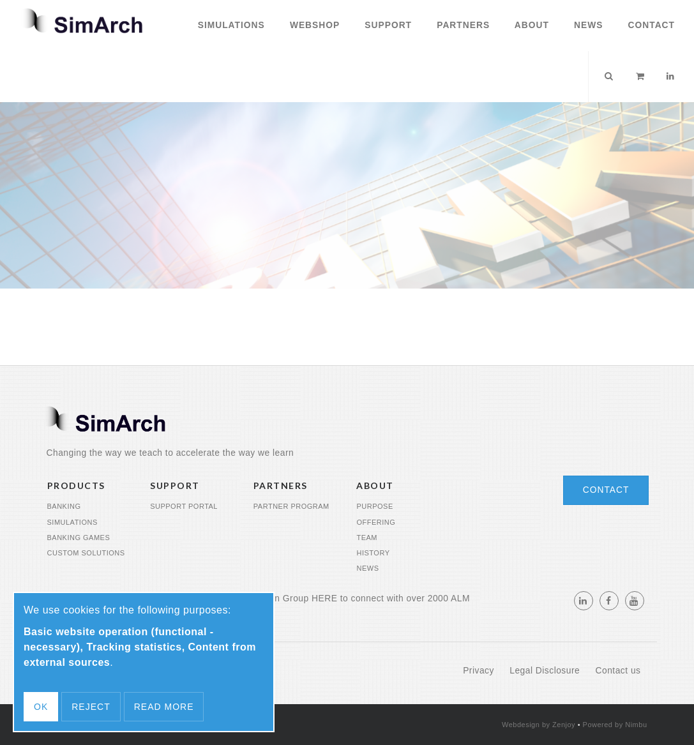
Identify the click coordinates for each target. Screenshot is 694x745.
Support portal (184, 506)
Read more (164, 707)
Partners (462, 25)
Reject (91, 707)
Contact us (618, 670)
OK (41, 707)
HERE (324, 598)
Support (387, 25)
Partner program (291, 506)
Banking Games (78, 537)
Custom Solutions (86, 553)
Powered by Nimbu (615, 724)
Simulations (230, 25)
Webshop (313, 25)
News (587, 25)
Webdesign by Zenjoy (538, 724)
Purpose (374, 506)
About (529, 25)
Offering (375, 522)
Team (366, 537)
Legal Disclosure (545, 670)
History (372, 553)
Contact (650, 25)
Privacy (480, 670)
